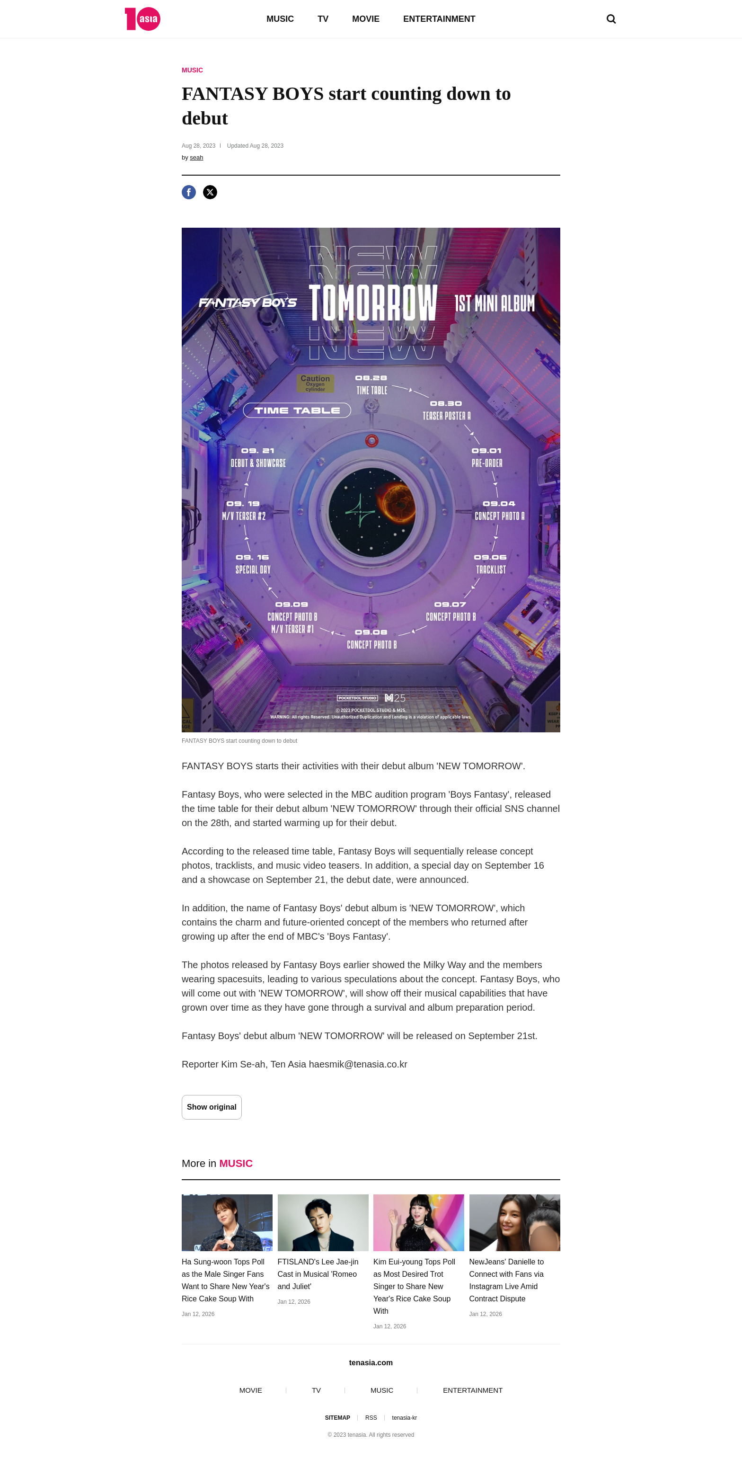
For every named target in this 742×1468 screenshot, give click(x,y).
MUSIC (280, 19)
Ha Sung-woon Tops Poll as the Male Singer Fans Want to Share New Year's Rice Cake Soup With (226, 1280)
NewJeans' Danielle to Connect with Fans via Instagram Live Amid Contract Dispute (506, 1280)
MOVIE (366, 19)
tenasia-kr (404, 1418)
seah (196, 157)
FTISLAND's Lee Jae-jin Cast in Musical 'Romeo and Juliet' (318, 1274)
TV (323, 19)
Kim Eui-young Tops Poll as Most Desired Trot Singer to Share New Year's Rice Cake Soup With (414, 1286)
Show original (212, 1107)
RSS (371, 1418)
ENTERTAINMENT (439, 19)
